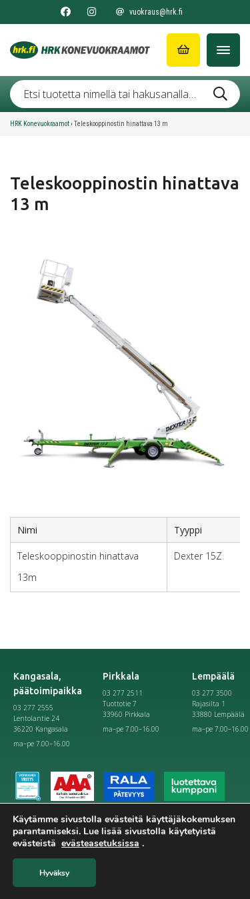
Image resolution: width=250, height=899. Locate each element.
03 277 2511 (123, 693)
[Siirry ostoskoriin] (183, 50)
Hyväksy (54, 873)
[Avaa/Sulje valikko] (223, 50)
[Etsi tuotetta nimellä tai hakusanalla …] (125, 94)
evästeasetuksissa (100, 844)
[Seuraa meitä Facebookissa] (66, 12)
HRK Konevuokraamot (39, 123)
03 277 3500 (212, 693)
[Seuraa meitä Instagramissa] (91, 12)
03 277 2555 (33, 707)
